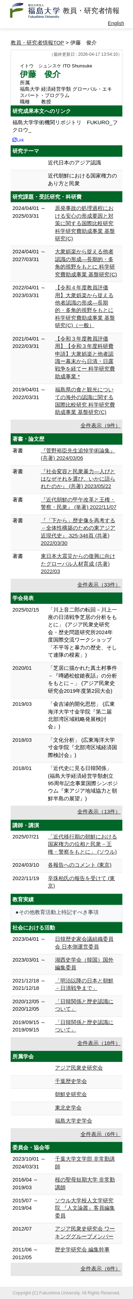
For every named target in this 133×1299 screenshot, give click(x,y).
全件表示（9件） (101, 425)
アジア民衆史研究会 (79, 1068)
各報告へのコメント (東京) (79, 865)
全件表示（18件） (99, 1043)
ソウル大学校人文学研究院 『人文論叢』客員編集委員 (85, 1208)
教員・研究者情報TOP (37, 43)
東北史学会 (68, 1108)
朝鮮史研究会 (71, 1094)
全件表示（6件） (101, 1134)
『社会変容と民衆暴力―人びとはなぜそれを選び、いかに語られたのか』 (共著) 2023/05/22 (78, 478)
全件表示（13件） (99, 811)
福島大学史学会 (73, 1121)
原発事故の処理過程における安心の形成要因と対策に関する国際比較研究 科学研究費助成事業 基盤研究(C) (85, 223)
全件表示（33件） (99, 585)
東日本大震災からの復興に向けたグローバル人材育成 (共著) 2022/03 (78, 563)
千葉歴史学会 (71, 1081)
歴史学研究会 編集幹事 (82, 1249)
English (116, 23)
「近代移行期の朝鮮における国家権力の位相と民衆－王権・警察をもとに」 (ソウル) (82, 844)
